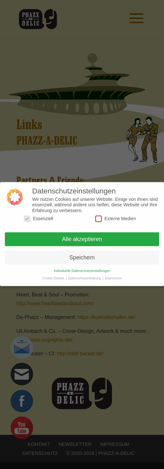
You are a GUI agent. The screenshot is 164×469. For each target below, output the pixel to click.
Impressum (113, 275)
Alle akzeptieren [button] (82, 236)
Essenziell (38, 216)
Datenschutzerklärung (85, 275)
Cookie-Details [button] (53, 275)
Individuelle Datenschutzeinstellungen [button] (82, 268)
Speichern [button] (82, 254)
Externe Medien (115, 216)
